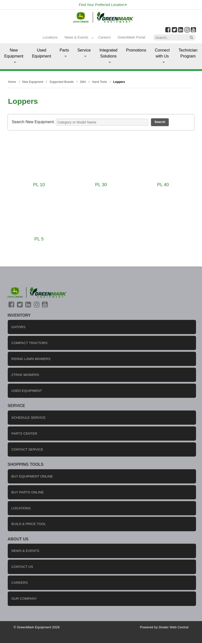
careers (19, 583)
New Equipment (13, 55)
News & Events (76, 37)
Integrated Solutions (108, 55)
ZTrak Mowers (25, 375)
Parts (64, 52)
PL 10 (39, 184)
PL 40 (163, 184)
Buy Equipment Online (32, 476)
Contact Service (27, 449)
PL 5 (39, 238)
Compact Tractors (29, 343)
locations (21, 508)
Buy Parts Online (27, 492)
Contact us (22, 567)
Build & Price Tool (28, 524)
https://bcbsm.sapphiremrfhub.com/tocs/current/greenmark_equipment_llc (68, 635)
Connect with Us (162, 55)
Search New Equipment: (33, 122)
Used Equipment (41, 53)
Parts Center (24, 433)
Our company (24, 598)
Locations (50, 37)
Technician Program (188, 53)
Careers (104, 37)
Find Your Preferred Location (103, 5)
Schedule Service (28, 417)
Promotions (136, 50)
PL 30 (101, 184)
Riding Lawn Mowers (31, 359)
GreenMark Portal (131, 37)
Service (84, 52)
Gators (18, 327)
